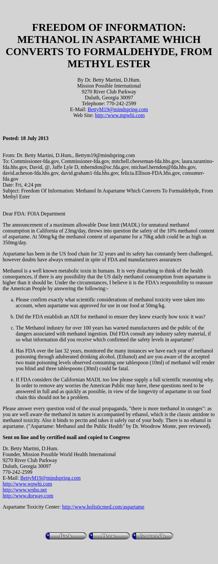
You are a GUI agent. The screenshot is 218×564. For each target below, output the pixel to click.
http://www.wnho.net (25, 490)
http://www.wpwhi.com (27, 484)
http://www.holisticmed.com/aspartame (103, 507)
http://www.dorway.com (28, 495)
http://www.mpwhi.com (120, 115)
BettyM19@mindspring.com (118, 109)
